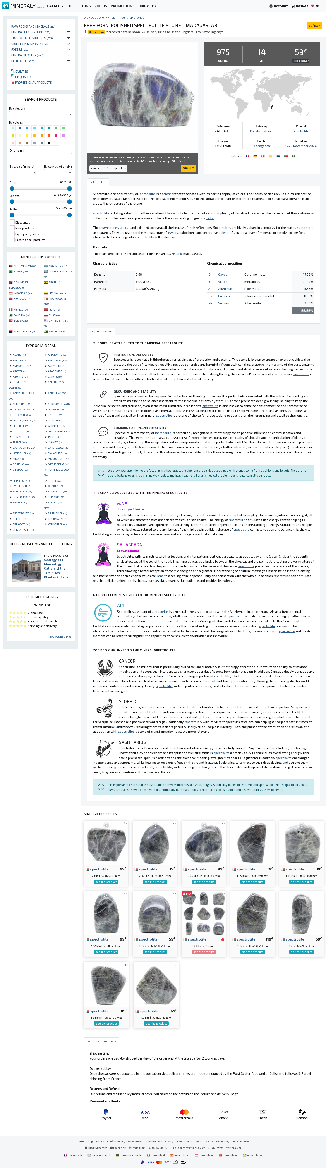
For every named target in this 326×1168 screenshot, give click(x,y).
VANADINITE (57, 524)
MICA (18, 458)
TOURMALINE (58, 518)
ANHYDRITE (57, 365)
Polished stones (132, 17)
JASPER (20, 442)
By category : (17, 108)
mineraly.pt (229, 1154)
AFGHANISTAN (25, 265)
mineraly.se (253, 1154)
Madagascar (262, 146)
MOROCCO (23, 298)
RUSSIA (55, 315)
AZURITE (20, 376)
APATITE (20, 371)
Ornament (109, 17)
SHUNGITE (21, 502)
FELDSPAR (55, 420)
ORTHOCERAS (58, 464)
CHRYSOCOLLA (59, 403)
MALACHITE (57, 453)
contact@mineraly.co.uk (193, 1147)
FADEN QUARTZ (24, 420)
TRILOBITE (21, 524)
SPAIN (54, 282)
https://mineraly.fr (229, 1147)
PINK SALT (21, 480)
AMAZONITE (57, 354)
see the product (106, 882)
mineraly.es (180, 1154)
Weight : (15, 196)
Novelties (19, 71)
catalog (92, 17)
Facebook (118, 1147)
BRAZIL (21, 271)
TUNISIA (21, 320)
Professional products (31, 82)
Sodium (223, 303)
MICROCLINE (58, 458)
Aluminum (225, 289)
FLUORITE (21, 425)
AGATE (19, 354)
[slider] (12, 188)
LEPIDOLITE (22, 453)
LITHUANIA (57, 293)
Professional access (189, 1141)
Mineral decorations (30, 32)
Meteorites (22, 61)
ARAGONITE (57, 371)
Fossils (20, 49)
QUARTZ (56, 485)
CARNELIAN (57, 392)
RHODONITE (57, 491)
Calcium (224, 296)
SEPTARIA (56, 496)
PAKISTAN (22, 315)
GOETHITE (21, 431)
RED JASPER (22, 491)
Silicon (223, 282)
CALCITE (56, 382)
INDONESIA (23, 293)
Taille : (14, 209)
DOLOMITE (22, 414)
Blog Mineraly (96, 1147)
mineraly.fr (73, 1154)
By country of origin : (58, 166)
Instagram (137, 1147)
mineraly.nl (204, 1154)
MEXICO (21, 309)
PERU (54, 309)
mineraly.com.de (129, 1154)
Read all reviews (59, 636)
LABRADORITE (24, 447)
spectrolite (97, 869)
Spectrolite (301, 131)
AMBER (19, 360)
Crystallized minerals (32, 38)
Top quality (21, 77)
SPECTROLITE (23, 513)
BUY (314, 26)
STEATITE (21, 518)
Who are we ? (136, 1141)
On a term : (17, 150)
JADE (53, 436)
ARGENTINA (58, 265)
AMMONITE (22, 365)
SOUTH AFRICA (24, 331)
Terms (81, 1141)
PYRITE (54, 480)
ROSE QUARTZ (24, 496)
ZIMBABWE (57, 331)
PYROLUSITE (22, 485)
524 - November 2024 (301, 146)
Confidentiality (116, 1141)
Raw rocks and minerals (33, 26)
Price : (14, 182)
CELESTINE (22, 403)
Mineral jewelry (27, 55)
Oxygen (223, 274)
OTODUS (20, 469)
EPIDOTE (55, 414)
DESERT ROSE (23, 409)
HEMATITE (21, 436)
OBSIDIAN (21, 464)
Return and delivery (160, 1141)
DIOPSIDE (56, 409)
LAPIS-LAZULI (58, 447)
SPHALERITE (57, 513)
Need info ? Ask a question (108, 168)
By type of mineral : (23, 166)
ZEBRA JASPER (24, 529)
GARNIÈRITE (57, 425)
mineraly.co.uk (99, 1154)
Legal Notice (96, 1141)
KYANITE (55, 442)
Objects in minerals (29, 43)
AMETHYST (57, 360)
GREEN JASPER (59, 431)
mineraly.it (156, 1154)
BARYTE (55, 376)
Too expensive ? (301, 60)
